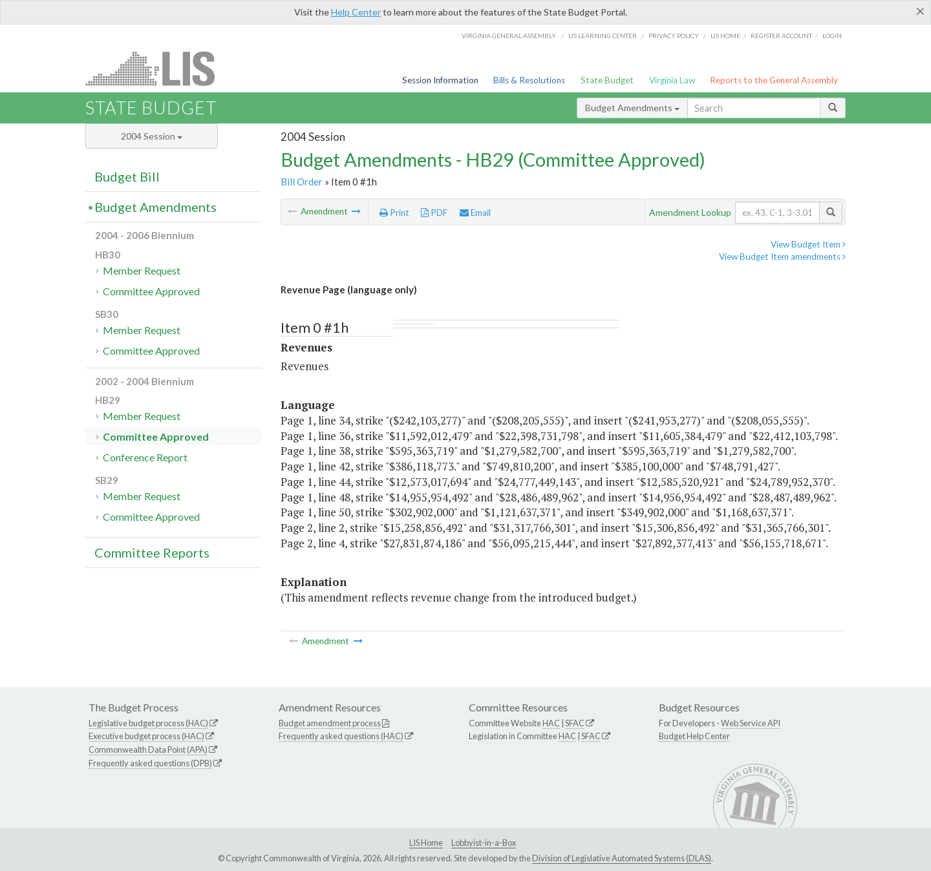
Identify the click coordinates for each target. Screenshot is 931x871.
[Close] (920, 11)
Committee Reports (151, 552)
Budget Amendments (632, 107)
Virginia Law (672, 80)
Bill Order (302, 181)
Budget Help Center (694, 736)
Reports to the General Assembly (774, 80)
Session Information (440, 80)
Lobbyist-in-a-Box (483, 842)
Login (832, 35)
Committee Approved (151, 291)
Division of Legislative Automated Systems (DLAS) (621, 858)
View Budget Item (808, 244)
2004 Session (151, 136)
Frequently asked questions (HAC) (341, 736)
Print (394, 212)
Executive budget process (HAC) (146, 736)
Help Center (356, 11)
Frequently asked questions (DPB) (150, 763)
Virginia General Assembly (509, 35)
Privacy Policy (673, 35)
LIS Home (426, 842)
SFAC (574, 723)
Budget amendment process (330, 723)
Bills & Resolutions (529, 80)
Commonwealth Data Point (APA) (148, 749)
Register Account (781, 35)
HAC (551, 723)
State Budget (607, 80)
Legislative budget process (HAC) (148, 723)
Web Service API (750, 723)
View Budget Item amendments (782, 256)
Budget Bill (127, 176)
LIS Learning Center (602, 35)
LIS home (725, 35)
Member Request (141, 270)
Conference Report (145, 457)
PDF (434, 212)
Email (475, 212)
